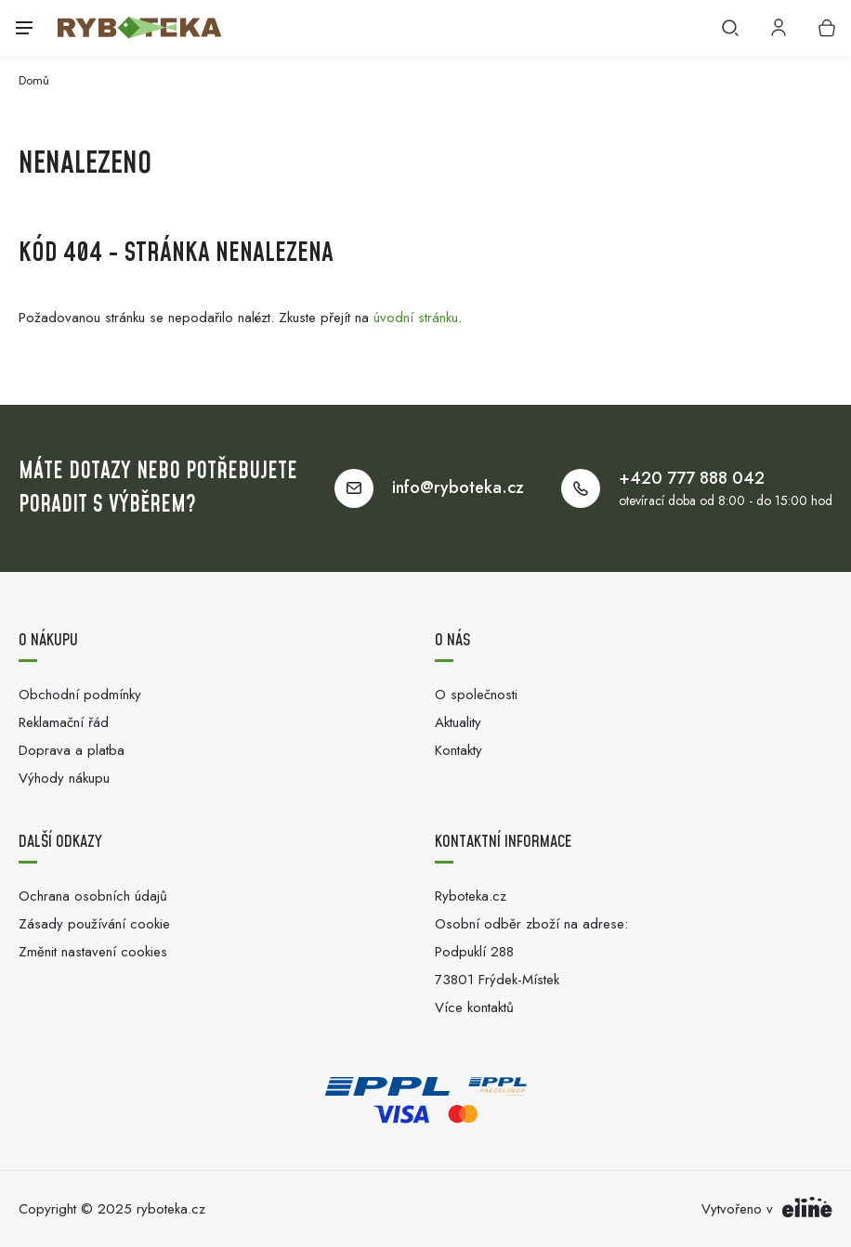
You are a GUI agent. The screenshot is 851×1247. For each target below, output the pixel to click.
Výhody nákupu (64, 778)
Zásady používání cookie (94, 924)
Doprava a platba (71, 750)
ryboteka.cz (171, 1209)
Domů (34, 80)
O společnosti (476, 694)
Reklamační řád (64, 722)
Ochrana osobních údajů (93, 896)
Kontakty (458, 750)
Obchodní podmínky (80, 694)
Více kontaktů (474, 1007)
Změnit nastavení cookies (93, 952)
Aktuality (458, 722)
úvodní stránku (415, 317)
